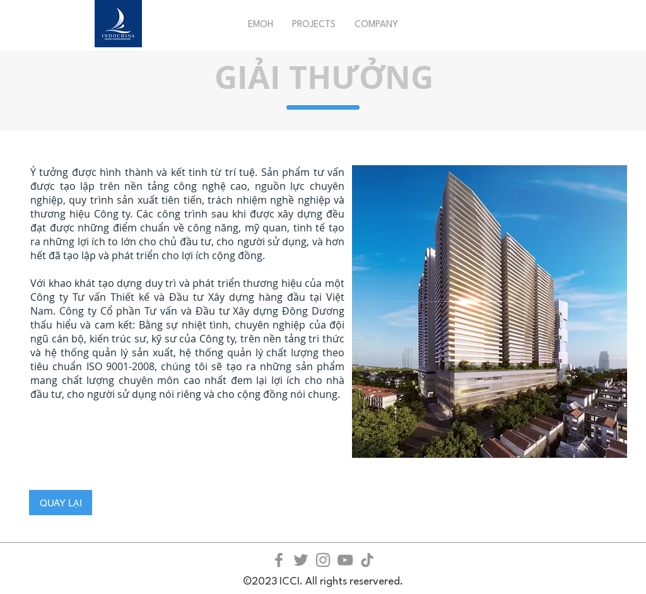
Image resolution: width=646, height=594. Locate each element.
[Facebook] (278, 559)
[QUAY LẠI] (60, 502)
